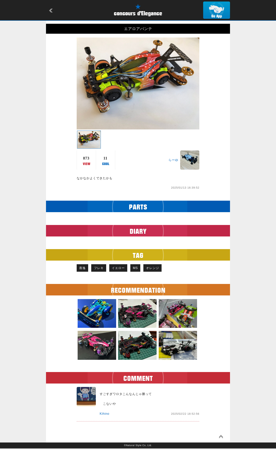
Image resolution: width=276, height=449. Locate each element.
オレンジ (157, 268)
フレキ (100, 268)
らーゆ (173, 160)
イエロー (120, 268)
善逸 (83, 268)
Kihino (104, 414)
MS (139, 268)
